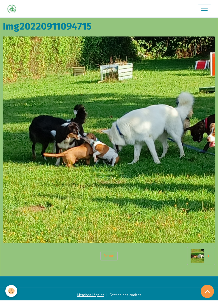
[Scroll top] (207, 291)
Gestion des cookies (125, 294)
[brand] (13, 8)
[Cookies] (11, 291)
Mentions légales (90, 294)
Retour (109, 255)
